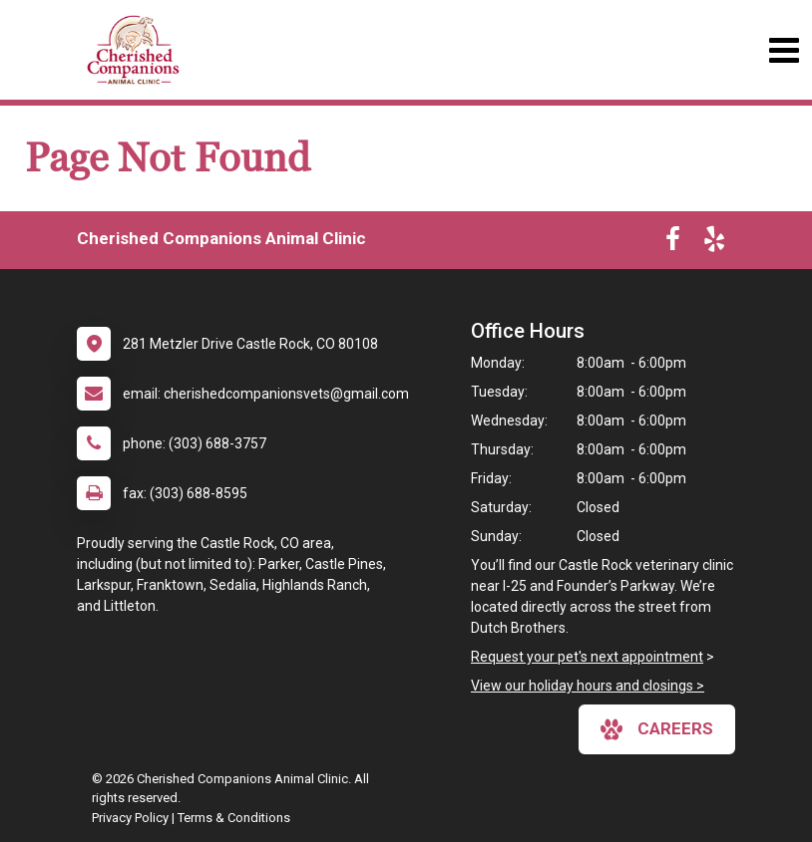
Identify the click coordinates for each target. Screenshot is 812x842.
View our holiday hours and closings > (587, 686)
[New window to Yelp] (714, 243)
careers (657, 729)
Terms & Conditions (234, 817)
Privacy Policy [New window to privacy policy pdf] (130, 817)
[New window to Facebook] (672, 243)
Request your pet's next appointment (587, 657)
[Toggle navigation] (783, 50)
